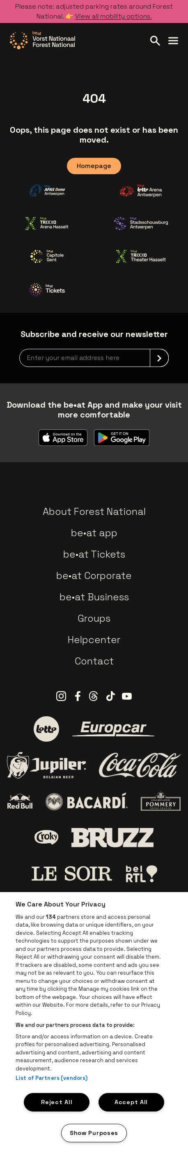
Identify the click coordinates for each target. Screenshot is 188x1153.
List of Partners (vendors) (51, 1078)
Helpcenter (94, 639)
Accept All (131, 1102)
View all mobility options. (113, 16)
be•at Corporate (94, 575)
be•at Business (94, 596)
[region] (94, 1022)
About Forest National (94, 511)
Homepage (94, 165)
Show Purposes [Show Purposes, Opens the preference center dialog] (94, 1133)
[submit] (159, 358)
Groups (94, 618)
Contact (94, 661)
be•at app (94, 532)
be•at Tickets (94, 554)
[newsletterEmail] (94, 358)
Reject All (56, 1102)
